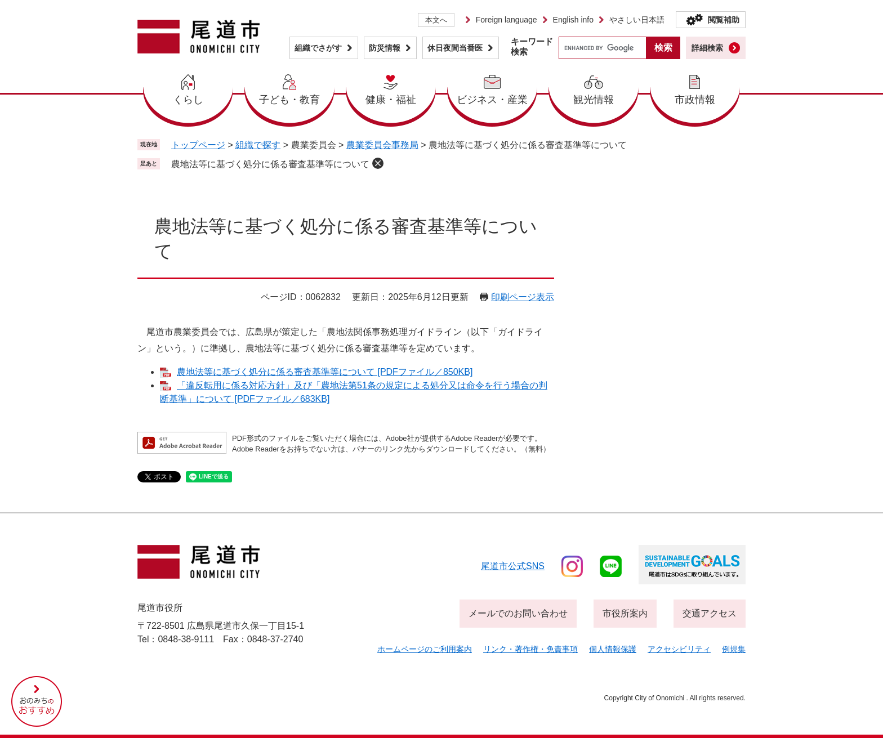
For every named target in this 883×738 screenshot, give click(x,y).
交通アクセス (710, 613)
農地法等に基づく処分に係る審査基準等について (270, 164)
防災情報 (384, 47)
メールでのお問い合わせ (518, 613)
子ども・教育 (289, 99)
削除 (377, 163)
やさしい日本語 (637, 19)
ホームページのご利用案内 (424, 649)
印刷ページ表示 (522, 297)
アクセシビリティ (679, 649)
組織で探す (257, 145)
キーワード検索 (532, 46)
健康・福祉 (390, 99)
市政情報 (695, 99)
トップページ (198, 145)
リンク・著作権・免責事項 (530, 649)
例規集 (734, 649)
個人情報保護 (612, 649)
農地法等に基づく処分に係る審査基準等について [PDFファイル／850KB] (324, 372)
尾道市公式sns (513, 566)
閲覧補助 (723, 19)
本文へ (436, 20)
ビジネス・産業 (492, 99)
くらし (188, 99)
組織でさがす (318, 47)
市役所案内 (625, 613)
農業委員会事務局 (382, 145)
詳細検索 (707, 47)
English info (573, 19)
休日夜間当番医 (455, 47)
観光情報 (593, 99)
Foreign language (506, 19)
